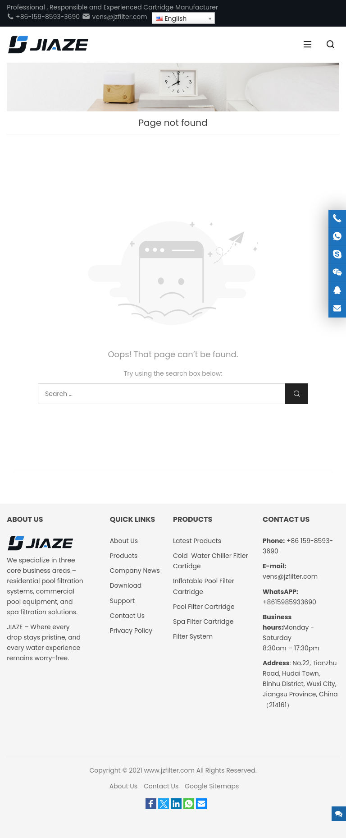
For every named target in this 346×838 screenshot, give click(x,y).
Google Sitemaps (212, 786)
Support (122, 600)
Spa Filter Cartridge (203, 621)
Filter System (193, 636)
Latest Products (197, 540)
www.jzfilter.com (169, 770)
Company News (135, 570)
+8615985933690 (289, 602)
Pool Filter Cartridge (204, 606)
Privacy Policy (131, 630)
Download (126, 585)
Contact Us (127, 615)
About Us (124, 540)
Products (124, 555)
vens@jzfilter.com (114, 16)
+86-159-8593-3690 (43, 16)
